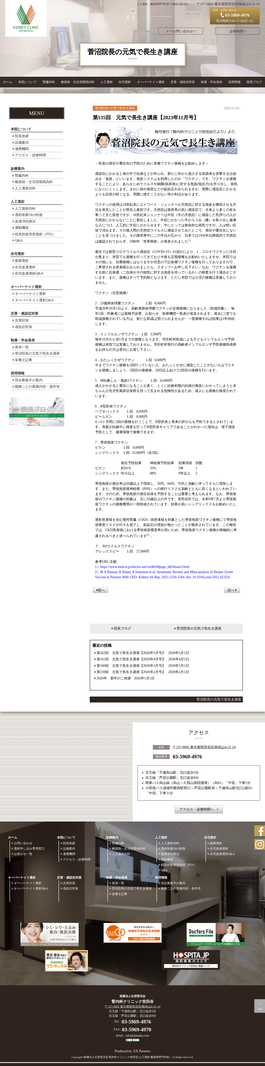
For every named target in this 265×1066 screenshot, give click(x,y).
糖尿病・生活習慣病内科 (78, 82)
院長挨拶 (22, 136)
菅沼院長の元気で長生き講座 (37, 353)
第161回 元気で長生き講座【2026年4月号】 (131, 659)
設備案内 (22, 142)
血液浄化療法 (25, 221)
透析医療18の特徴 (28, 215)
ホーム (7, 82)
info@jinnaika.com (137, 1035)
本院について (21, 129)
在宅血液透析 (25, 267)
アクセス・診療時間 (30, 155)
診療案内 (17, 169)
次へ (231, 590)
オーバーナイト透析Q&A (34, 300)
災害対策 (22, 320)
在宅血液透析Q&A (29, 273)
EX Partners (142, 1051)
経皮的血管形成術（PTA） (35, 234)
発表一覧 (22, 347)
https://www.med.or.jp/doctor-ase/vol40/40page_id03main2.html (144, 567)
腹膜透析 (22, 261)
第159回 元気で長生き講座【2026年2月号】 (131, 672)
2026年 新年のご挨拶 (114, 678)
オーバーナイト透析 (26, 287)
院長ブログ (254, 82)
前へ (100, 590)
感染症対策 (23, 327)
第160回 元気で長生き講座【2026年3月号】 (131, 666)
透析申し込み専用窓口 (29, 848)
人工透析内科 (25, 188)
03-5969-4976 (187, 757)
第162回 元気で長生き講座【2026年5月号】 (131, 653)
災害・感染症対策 (24, 313)
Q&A (19, 240)
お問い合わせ (23, 843)
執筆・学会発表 (23, 340)
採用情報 (17, 373)
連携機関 (22, 149)
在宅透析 (17, 254)
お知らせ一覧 (23, 854)
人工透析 (17, 202)
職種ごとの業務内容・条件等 (37, 387)
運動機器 (22, 228)
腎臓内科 (49, 82)
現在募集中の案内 (28, 380)
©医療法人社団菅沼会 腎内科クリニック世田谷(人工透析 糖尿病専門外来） (127, 1057)
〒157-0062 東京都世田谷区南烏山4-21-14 (204, 747)
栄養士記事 (23, 360)
